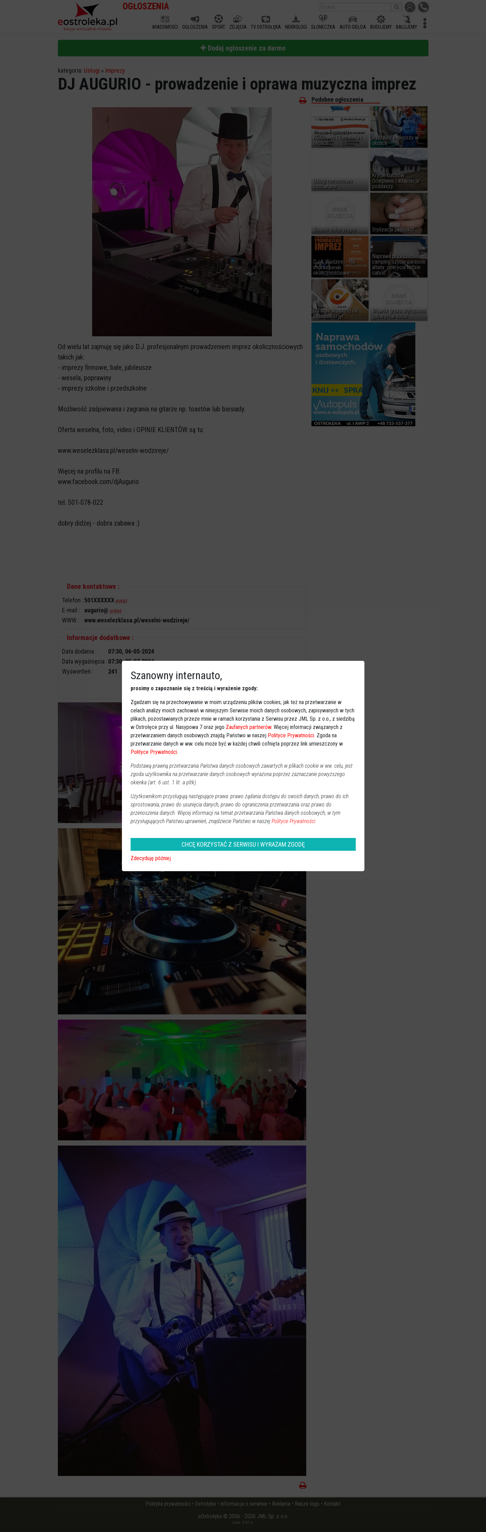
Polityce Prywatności (291, 735)
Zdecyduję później (151, 858)
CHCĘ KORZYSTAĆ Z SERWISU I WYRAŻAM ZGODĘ (243, 844)
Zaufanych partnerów (248, 727)
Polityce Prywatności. (294, 821)
